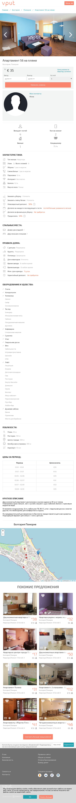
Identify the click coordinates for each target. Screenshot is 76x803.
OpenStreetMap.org (56, 580)
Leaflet (42, 580)
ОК (30, 797)
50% (30, 204)
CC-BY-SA (72, 580)
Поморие (27, 10)
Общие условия (44, 757)
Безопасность (7, 760)
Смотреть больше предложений (38, 737)
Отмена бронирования (47, 760)
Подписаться (68, 745)
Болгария (16, 10)
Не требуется (39, 212)
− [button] (3, 534)
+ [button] (3, 531)
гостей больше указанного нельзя (57, 208)
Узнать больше (46, 797)
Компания (6, 757)
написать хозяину (38, 85)
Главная (5, 10)
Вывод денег (43, 762)
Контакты (6, 774)
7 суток (27, 271)
